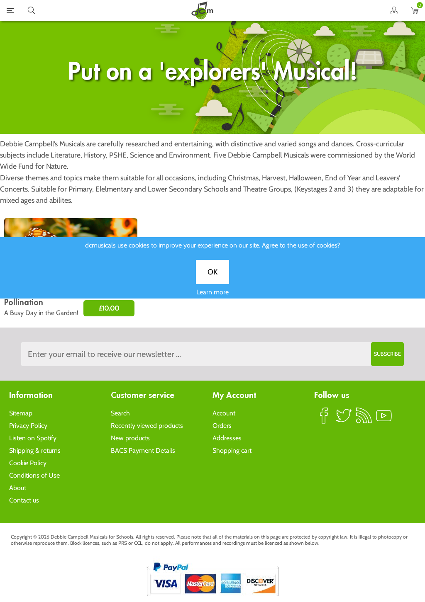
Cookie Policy (27, 463)
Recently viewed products (147, 426)
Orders (222, 426)
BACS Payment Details (143, 450)
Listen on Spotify (32, 438)
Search (120, 413)
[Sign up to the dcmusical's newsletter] (212, 354)
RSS (364, 419)
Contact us (24, 500)
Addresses (227, 438)
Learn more (212, 297)
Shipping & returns (35, 450)
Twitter (344, 419)
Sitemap (20, 413)
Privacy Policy (28, 426)
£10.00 (109, 308)
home (202, 10)
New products (130, 438)
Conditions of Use (34, 475)
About (17, 488)
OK (212, 276)
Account (223, 413)
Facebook (324, 419)
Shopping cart (232, 450)
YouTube (384, 419)
